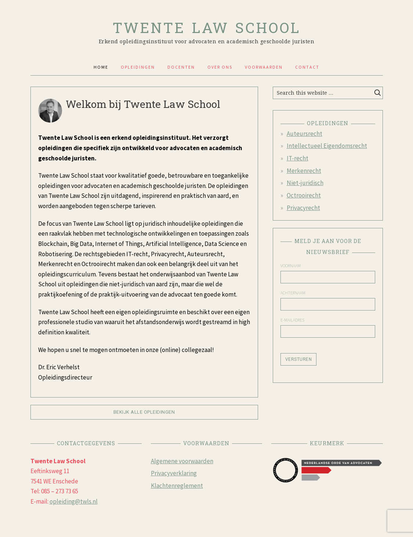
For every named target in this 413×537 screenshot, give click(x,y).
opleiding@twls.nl (74, 501)
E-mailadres (292, 320)
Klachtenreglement (177, 486)
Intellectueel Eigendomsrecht (327, 146)
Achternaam (292, 293)
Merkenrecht (304, 171)
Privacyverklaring (174, 473)
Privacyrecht (303, 208)
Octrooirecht (304, 195)
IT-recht (297, 158)
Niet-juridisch (305, 183)
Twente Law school (207, 25)
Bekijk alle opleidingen (144, 412)
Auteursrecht (304, 134)
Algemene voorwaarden (182, 461)
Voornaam (290, 266)
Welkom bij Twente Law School (143, 104)
